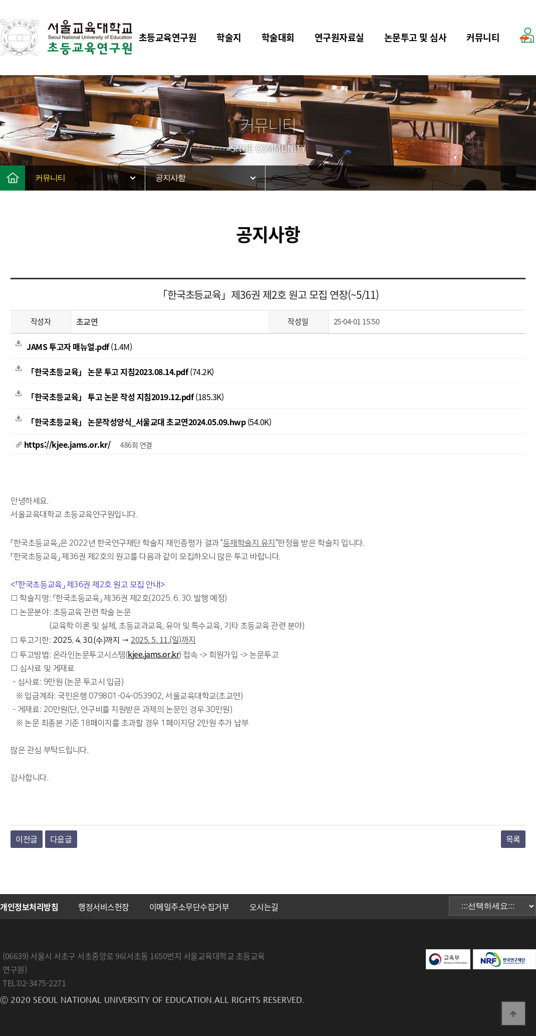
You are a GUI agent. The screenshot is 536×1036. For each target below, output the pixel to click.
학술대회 (278, 37)
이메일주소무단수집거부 (189, 907)
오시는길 (264, 907)
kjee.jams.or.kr (153, 654)
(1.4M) (74, 346)
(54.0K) (143, 422)
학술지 (228, 37)
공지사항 (170, 178)
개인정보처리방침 (29, 907)
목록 (513, 839)
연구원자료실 (339, 37)
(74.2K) (114, 372)
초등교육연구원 (168, 37)
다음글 (61, 839)
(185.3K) (119, 397)
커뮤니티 (482, 37)
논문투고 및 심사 (415, 37)
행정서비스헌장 (103, 907)
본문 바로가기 (0, 0)
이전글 (27, 839)
